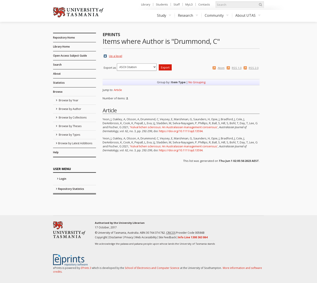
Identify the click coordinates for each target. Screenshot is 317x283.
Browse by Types (69, 135)
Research (188, 15)
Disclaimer (115, 237)
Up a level (115, 56)
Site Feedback (167, 237)
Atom (221, 68)
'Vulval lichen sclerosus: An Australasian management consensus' (174, 127)
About (57, 74)
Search (57, 65)
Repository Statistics (71, 189)
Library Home (61, 46)
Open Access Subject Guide (70, 55)
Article (118, 90)
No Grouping (196, 82)
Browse (58, 92)
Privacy (128, 237)
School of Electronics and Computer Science (152, 268)
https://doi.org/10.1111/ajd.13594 (181, 131)
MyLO (189, 4)
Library (145, 4)
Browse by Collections (72, 117)
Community (217, 15)
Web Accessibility (146, 237)
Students (162, 4)
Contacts (204, 4)
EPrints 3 (86, 268)
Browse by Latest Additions (75, 143)
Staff (176, 4)
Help (56, 152)
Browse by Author (69, 109)
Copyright (101, 237)
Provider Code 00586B (185, 233)
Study (164, 15)
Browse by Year (68, 100)
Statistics (59, 83)
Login (62, 179)
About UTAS (248, 15)
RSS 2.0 (253, 68)
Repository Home (64, 37)
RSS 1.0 (236, 68)
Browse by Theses (69, 126)
